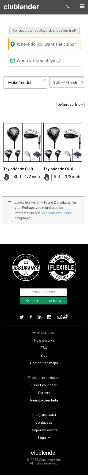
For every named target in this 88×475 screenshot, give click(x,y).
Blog (44, 355)
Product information (44, 378)
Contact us (44, 422)
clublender (21, 6)
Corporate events (44, 430)
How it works (44, 340)
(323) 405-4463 (44, 415)
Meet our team (44, 333)
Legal (44, 438)
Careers (44, 393)
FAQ (44, 348)
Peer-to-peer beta (44, 400)
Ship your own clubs (56, 213)
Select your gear (44, 385)
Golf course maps (44, 363)
